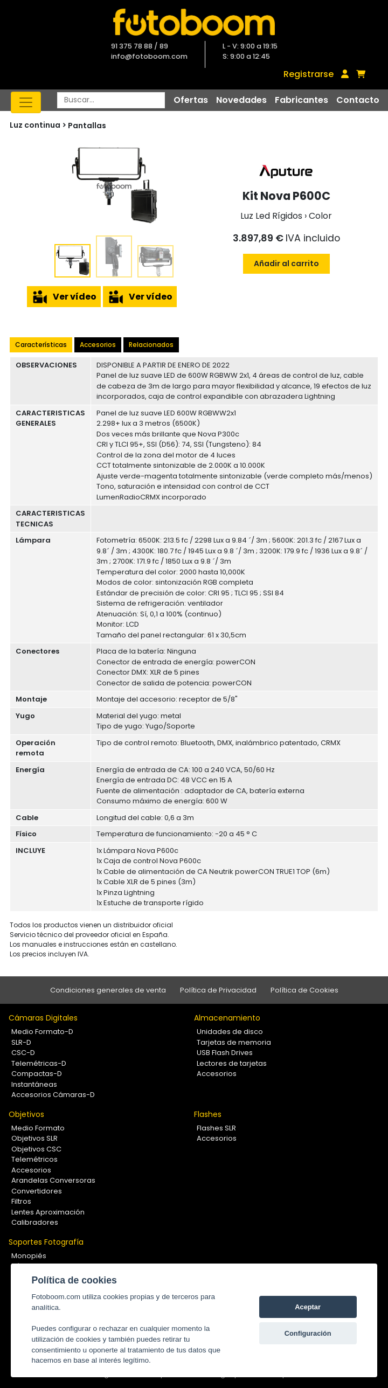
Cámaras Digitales (43, 1017)
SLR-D (21, 1042)
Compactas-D (36, 1073)
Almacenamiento (227, 1017)
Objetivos (26, 1114)
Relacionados (151, 344)
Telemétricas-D (38, 1063)
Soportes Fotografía (46, 1242)
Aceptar (308, 1307)
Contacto (357, 100)
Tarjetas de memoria (234, 1042)
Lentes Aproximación (48, 1212)
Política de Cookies (304, 990)
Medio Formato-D (42, 1031)
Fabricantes (301, 100)
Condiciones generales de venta (108, 990)
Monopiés (28, 1256)
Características (41, 344)
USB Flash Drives (225, 1052)
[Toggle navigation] (26, 102)
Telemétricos (34, 1159)
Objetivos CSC (36, 1149)
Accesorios (98, 344)
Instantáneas (34, 1084)
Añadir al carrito (286, 263)
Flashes (207, 1114)
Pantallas (87, 125)
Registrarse (308, 74)
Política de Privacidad (218, 990)
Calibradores (34, 1222)
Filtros (21, 1201)
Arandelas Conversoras (53, 1180)
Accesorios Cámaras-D (53, 1094)
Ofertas (191, 100)
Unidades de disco (230, 1031)
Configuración (308, 1333)
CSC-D (23, 1052)
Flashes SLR (216, 1128)
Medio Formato (38, 1128)
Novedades (241, 100)
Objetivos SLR (34, 1138)
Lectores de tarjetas (232, 1063)
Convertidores (36, 1191)
